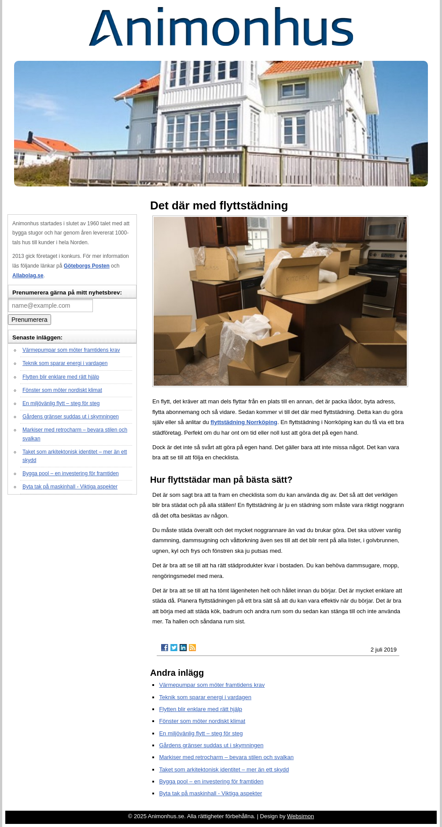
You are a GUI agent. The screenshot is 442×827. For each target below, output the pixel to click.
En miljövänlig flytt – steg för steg (60, 403)
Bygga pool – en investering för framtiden (70, 473)
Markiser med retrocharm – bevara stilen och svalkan (226, 757)
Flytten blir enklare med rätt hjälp (60, 377)
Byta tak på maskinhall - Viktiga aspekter (70, 487)
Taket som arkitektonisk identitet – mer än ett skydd (224, 769)
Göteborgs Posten (87, 266)
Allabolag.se (28, 275)
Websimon (300, 816)
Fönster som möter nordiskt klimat (62, 390)
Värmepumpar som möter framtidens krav (71, 350)
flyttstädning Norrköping (243, 422)
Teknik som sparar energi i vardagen (64, 363)
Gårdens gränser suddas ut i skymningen (70, 417)
